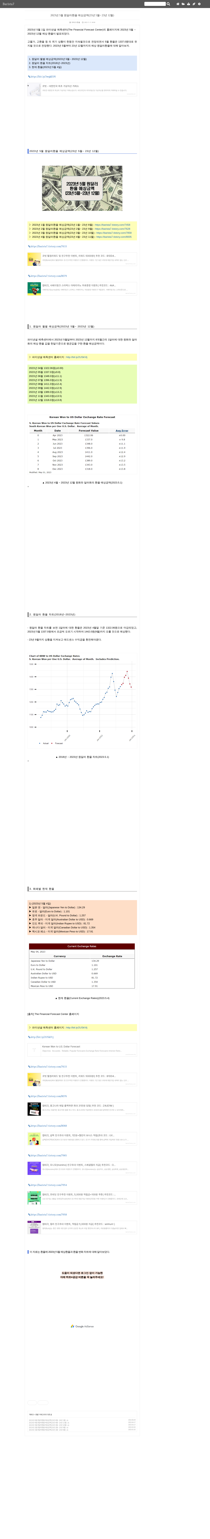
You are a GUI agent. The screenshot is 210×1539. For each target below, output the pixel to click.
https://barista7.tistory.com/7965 (49, 1155)
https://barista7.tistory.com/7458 (112, 224)
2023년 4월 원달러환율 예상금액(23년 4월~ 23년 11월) (48, 1422)
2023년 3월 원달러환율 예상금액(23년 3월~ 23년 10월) (48, 1425)
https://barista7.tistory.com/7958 (49, 1214)
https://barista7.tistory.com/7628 (112, 228)
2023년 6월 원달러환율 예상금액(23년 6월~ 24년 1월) (47, 1420)
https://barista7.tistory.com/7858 (114, 232)
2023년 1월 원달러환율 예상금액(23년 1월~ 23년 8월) (47, 1430)
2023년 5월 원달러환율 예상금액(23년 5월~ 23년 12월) (82, 15)
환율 (36, 1414)
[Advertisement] (82, 523)
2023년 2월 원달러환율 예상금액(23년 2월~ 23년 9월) (47, 1427)
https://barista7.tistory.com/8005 (114, 236)
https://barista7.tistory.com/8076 (49, 1096)
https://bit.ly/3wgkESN (43, 76)
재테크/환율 (74, 22)
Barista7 (8, 4)
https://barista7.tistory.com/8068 (49, 1125)
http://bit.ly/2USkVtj (76, 357)
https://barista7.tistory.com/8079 (49, 276)
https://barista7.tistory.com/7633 (49, 246)
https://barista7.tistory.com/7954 (49, 1185)
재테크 (31, 1414)
